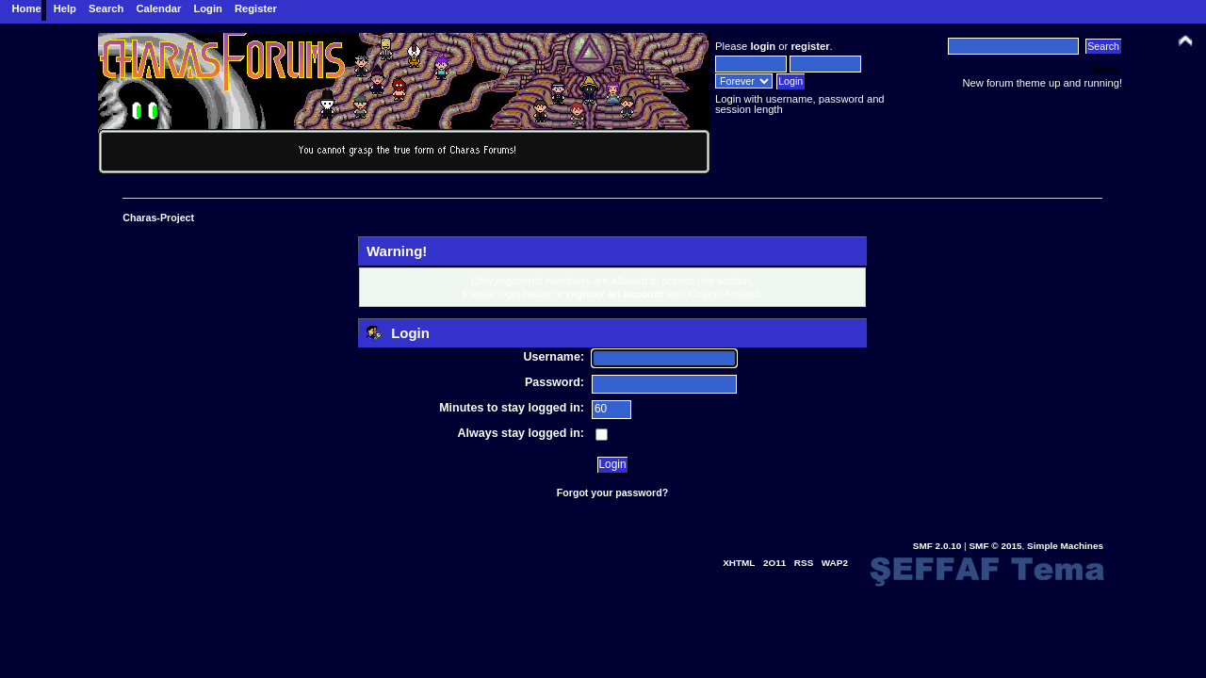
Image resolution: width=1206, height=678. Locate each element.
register (809, 46)
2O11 (774, 562)
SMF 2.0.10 (937, 546)
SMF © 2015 (995, 546)
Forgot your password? (612, 492)
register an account (615, 293)
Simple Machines (1065, 546)
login (762, 46)
